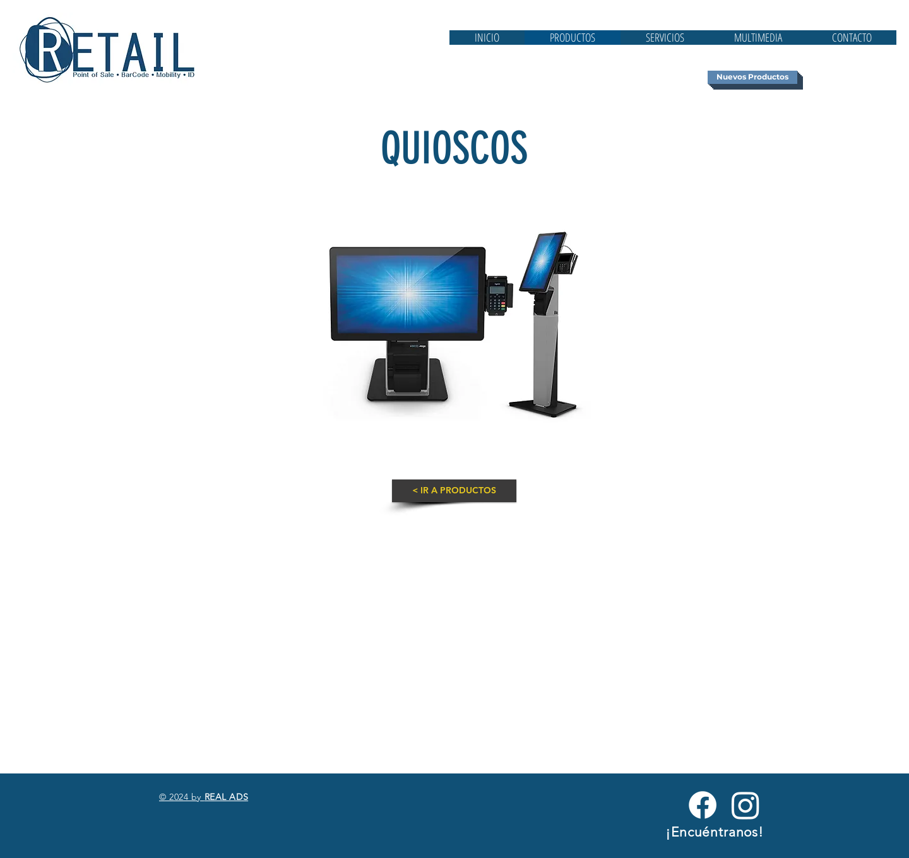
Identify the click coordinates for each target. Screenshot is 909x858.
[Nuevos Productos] (752, 77)
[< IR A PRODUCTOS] (454, 490)
